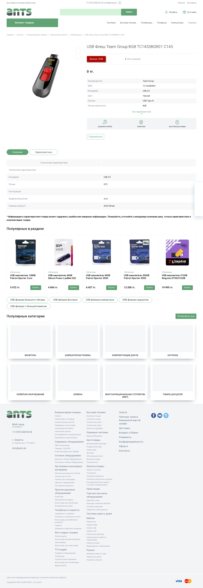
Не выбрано (18, 427)
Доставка (191, 12)
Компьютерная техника (78, 355)
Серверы (192, 23)
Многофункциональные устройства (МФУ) (125, 395)
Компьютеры (177, 23)
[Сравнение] (199, 203)
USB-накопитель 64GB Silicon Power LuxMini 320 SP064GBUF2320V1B (62, 278)
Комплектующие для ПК (125, 355)
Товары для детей (173, 394)
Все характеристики (141, 112)
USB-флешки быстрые (65, 299)
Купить (35, 287)
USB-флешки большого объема (27, 299)
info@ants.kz (110, 3)
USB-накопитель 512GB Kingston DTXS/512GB (174, 277)
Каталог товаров (21, 23)
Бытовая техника (128, 23)
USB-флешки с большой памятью (28, 306)
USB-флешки (15, 272)
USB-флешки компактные (100, 299)
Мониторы (30, 355)
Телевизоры (146, 23)
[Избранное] (199, 195)
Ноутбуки (111, 23)
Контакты (191, 3)
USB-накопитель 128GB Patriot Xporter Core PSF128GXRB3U (23, 278)
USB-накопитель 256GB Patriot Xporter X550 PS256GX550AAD (136, 278)
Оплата (181, 3)
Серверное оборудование (30, 394)
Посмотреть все (186, 316)
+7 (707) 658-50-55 (94, 3)
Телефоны (162, 23)
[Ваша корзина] (199, 186)
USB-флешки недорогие (135, 299)
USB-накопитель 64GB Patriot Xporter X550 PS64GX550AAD (98, 278)
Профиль (173, 12)
